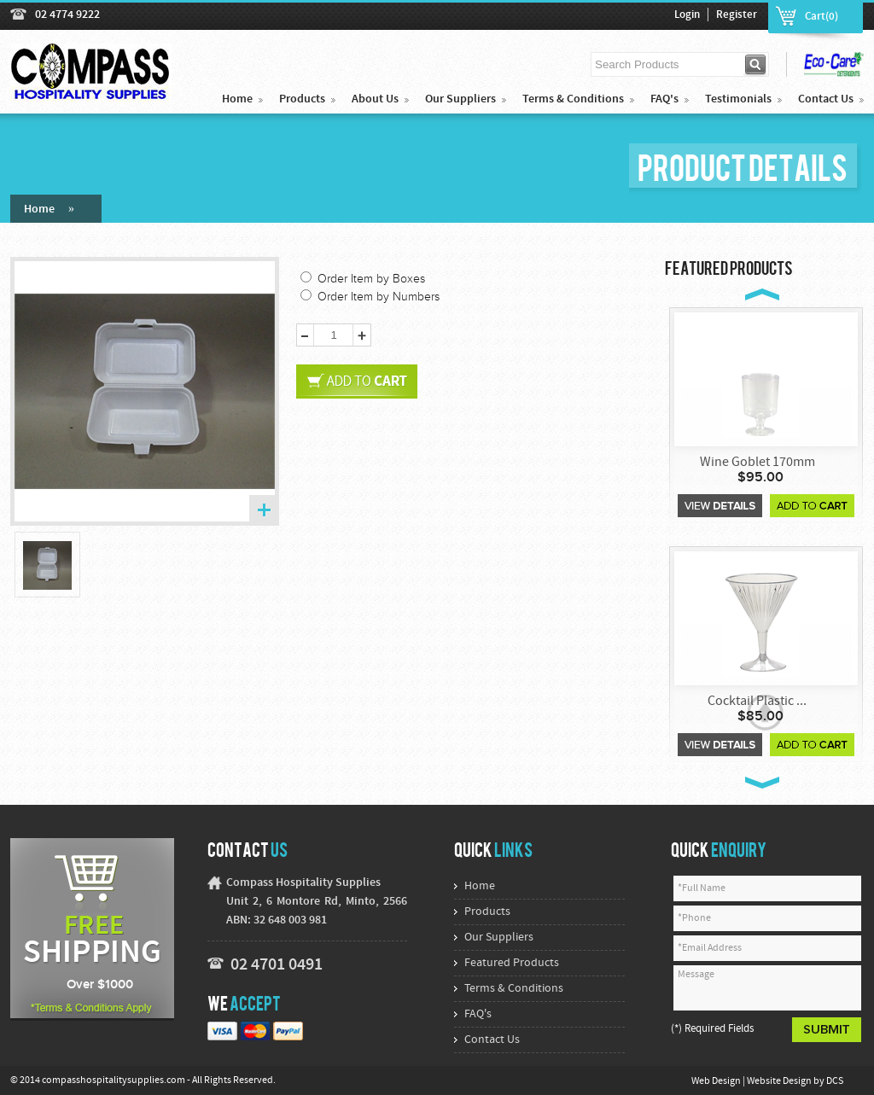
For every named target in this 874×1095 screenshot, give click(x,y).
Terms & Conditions (573, 99)
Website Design (780, 1081)
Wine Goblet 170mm (757, 462)
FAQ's (664, 99)
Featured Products (511, 963)
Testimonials (738, 99)
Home (237, 99)
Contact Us (826, 99)
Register (736, 15)
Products (302, 99)
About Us (375, 99)
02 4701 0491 (276, 965)
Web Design (717, 1081)
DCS (834, 1081)
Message (767, 988)
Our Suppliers (460, 99)
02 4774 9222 (67, 15)
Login (687, 15)
